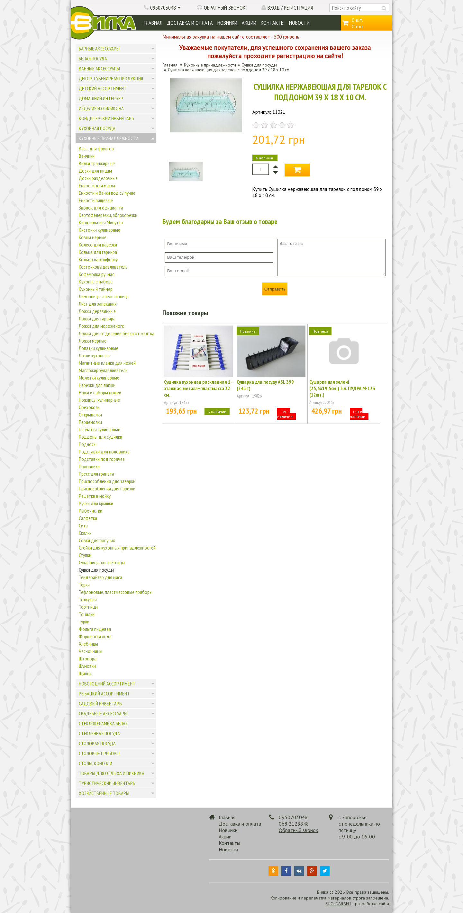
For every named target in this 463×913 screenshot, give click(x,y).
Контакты (273, 22)
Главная (153, 22)
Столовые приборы (99, 753)
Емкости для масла (97, 185)
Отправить (275, 289)
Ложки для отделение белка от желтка (116, 333)
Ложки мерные (92, 340)
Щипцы (85, 673)
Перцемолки (90, 422)
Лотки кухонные (94, 355)
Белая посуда (93, 58)
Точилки (87, 614)
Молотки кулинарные (99, 377)
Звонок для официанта (101, 207)
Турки (84, 621)
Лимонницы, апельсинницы (104, 296)
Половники (89, 466)
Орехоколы (90, 407)
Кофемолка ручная (96, 274)
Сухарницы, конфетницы (102, 562)
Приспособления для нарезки (107, 488)
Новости (299, 22)
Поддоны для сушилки (100, 437)
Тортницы (88, 607)
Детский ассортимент (103, 88)
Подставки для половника (104, 451)
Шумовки (87, 666)
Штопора (87, 658)
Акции (249, 22)
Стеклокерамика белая (103, 723)
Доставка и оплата (190, 22)
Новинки (227, 22)
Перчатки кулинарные (99, 429)
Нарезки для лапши (97, 385)
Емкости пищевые (96, 200)
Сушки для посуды (96, 570)
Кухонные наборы (96, 281)
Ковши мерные (92, 237)
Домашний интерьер (101, 98)
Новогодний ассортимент (107, 683)
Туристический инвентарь (107, 783)
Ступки (85, 555)
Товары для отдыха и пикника (111, 773)
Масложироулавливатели (103, 370)
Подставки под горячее (102, 459)
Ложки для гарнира (97, 318)
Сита (83, 525)
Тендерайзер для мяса (100, 577)
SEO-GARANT (338, 904)
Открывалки (90, 414)
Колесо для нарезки (98, 244)
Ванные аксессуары (99, 68)
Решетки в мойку (95, 496)
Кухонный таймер (96, 289)
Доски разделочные (98, 178)
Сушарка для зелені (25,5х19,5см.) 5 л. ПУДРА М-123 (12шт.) (342, 388)
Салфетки (88, 518)
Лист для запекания (98, 303)
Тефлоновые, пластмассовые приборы (115, 592)
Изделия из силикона (101, 108)
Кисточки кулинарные (99, 230)
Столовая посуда (97, 743)
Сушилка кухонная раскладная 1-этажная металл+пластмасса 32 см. (198, 388)
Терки (84, 584)
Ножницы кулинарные (99, 400)
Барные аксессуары (99, 48)
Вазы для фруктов (96, 148)
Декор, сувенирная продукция (111, 78)
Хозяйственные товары (104, 793)
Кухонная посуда (97, 128)
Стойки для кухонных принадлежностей (117, 547)
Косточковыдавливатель (103, 267)
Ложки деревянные (97, 311)
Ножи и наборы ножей (100, 392)
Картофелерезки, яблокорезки (108, 215)
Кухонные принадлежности (108, 138)
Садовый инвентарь (100, 703)
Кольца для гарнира (98, 252)
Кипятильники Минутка (101, 222)
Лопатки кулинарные (98, 348)
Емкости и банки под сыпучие (107, 193)
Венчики (87, 156)
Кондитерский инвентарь (106, 118)
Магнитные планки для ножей (107, 363)
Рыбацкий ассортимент (104, 693)
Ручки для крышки (96, 503)
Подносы (87, 444)
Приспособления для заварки (107, 481)
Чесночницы (90, 651)
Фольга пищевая (95, 629)
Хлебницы (88, 643)
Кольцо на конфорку (98, 259)
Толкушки (88, 599)
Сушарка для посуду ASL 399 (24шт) (265, 385)
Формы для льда (95, 636)
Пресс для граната (96, 473)
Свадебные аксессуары (103, 713)
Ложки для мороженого (101, 326)
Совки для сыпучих (97, 540)
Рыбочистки (90, 510)
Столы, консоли (95, 763)
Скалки (85, 533)
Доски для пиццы (95, 170)
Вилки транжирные (97, 163)
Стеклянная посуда (99, 733)
